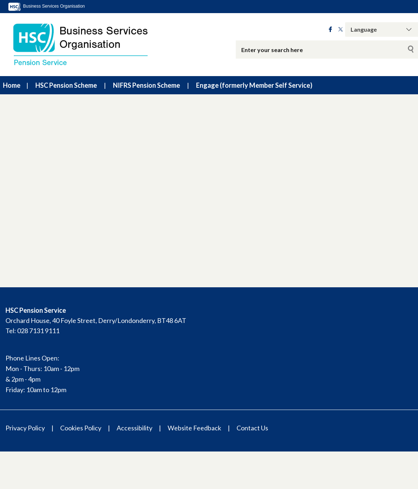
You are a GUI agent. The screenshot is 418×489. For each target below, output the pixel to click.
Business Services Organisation (46, 6)
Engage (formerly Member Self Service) (254, 85)
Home (11, 85)
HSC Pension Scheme (66, 85)
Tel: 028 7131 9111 (32, 331)
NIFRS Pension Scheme (146, 85)
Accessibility (134, 428)
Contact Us (252, 428)
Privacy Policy (25, 428)
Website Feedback (194, 428)
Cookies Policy (80, 428)
